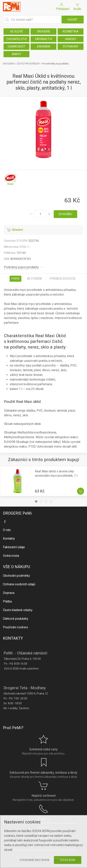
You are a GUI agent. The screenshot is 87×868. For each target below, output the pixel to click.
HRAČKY (70, 39)
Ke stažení (34, 278)
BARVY (16, 54)
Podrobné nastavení (34, 860)
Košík (77, 6)
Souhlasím (67, 860)
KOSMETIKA (70, 31)
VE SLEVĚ (16, 31)
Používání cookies (15, 627)
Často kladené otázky (18, 610)
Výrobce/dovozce (63, 278)
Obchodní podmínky (16, 575)
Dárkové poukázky (15, 618)
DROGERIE (43, 31)
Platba (7, 601)
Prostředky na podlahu (55, 63)
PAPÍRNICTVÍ (43, 39)
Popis (15, 278)
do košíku (65, 214)
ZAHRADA (43, 46)
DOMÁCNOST (16, 46)
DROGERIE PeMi (17, 513)
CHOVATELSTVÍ (16, 39)
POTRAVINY (70, 46)
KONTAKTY (13, 638)
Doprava (8, 593)
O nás (7, 530)
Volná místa (11, 556)
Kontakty (9, 538)
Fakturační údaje (14, 547)
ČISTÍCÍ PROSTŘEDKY (28, 63)
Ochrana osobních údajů (19, 584)
